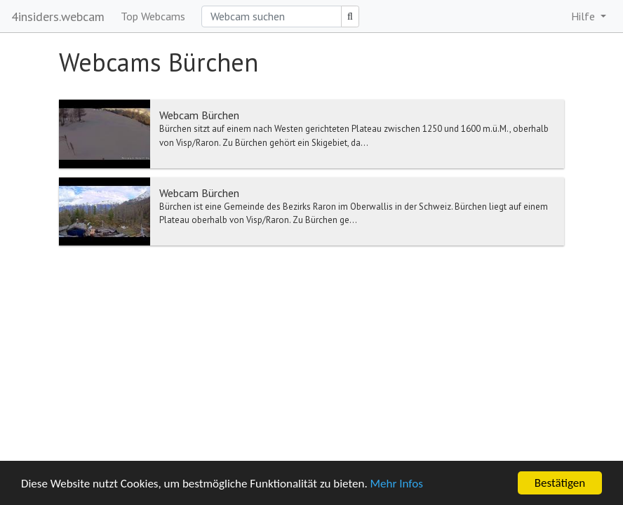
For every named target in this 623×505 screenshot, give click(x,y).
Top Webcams (153, 16)
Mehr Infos (396, 483)
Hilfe (584, 16)
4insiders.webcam (58, 16)
